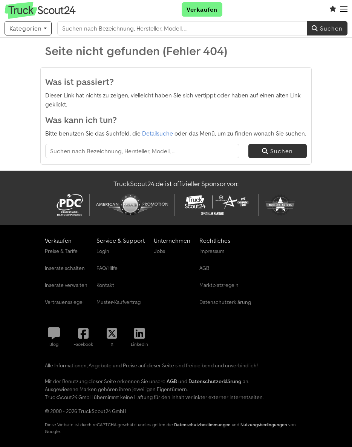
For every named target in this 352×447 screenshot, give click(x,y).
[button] (343, 9)
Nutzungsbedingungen (263, 424)
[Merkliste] (332, 9)
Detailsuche (157, 133)
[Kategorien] (28, 28)
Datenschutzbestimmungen (202, 424)
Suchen (327, 28)
